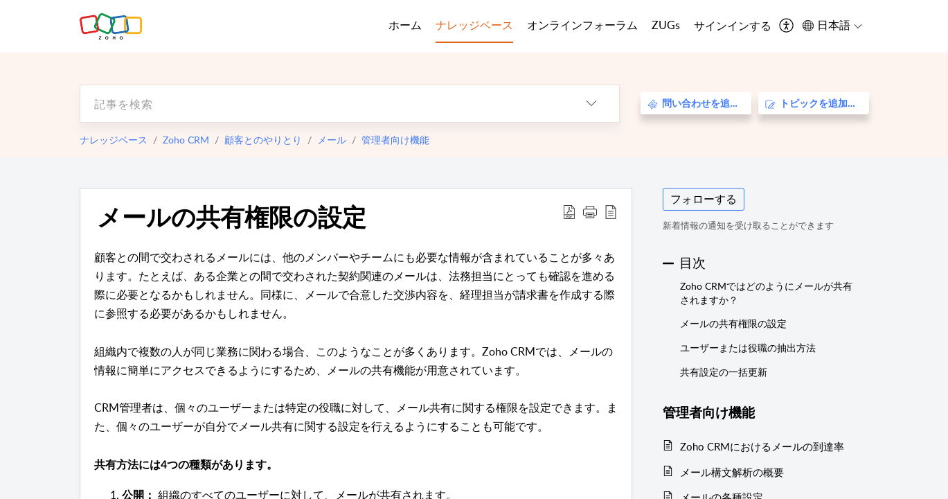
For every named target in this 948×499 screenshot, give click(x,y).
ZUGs (666, 25)
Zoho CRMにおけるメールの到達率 (762, 446)
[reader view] (611, 211)
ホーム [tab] (405, 25)
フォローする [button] (703, 199)
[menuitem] (732, 26)
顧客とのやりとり (263, 139)
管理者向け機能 (395, 139)
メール (331, 139)
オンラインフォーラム (582, 25)
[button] (590, 211)
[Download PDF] (569, 211)
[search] (322, 103)
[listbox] (591, 103)
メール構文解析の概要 (732, 472)
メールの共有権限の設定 (231, 216)
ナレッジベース (113, 139)
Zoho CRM (186, 139)
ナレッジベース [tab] (474, 25)
